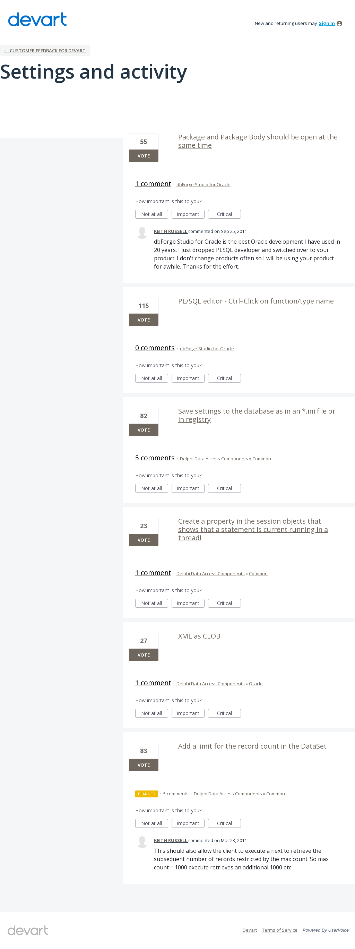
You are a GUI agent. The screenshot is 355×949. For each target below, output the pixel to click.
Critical (229, 215)
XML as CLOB (199, 636)
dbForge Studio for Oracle (203, 184)
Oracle (256, 683)
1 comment (153, 183)
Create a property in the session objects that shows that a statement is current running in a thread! (253, 529)
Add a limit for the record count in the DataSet (252, 746)
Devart (250, 930)
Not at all (154, 215)
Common (261, 458)
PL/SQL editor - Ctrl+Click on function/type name (256, 301)
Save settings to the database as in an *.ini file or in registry (256, 415)
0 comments (155, 347)
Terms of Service (279, 930)
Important (191, 215)
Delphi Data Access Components (214, 458)
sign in (327, 23)
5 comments (155, 457)
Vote (144, 156)
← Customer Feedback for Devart (45, 50)
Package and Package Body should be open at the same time (258, 141)
